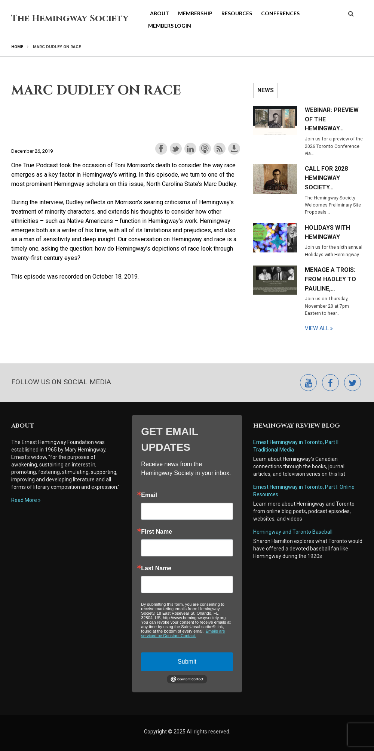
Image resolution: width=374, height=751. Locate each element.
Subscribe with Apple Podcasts (205, 149)
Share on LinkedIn (190, 149)
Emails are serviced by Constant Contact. (183, 633)
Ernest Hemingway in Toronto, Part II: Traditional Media (297, 446)
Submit (187, 661)
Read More (24, 500)
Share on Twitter (176, 149)
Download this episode (234, 149)
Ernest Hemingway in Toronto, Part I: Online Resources (304, 490)
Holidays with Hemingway (327, 232)
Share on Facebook (161, 149)
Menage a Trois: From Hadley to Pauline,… (330, 279)
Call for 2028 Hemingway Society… (326, 178)
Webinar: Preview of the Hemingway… (332, 119)
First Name (156, 532)
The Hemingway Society (70, 19)
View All (317, 328)
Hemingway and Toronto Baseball (292, 532)
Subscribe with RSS (220, 149)
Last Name (156, 568)
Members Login (169, 25)
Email (149, 495)
